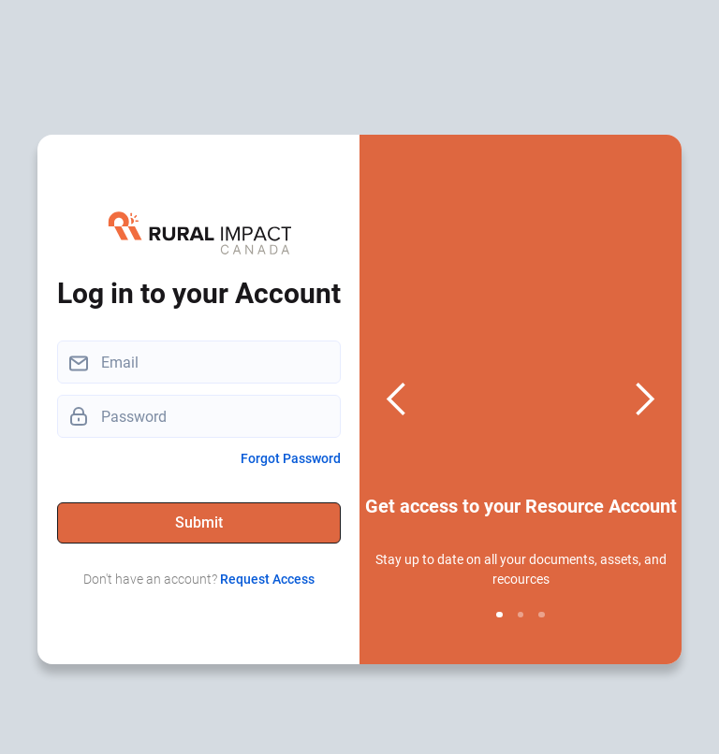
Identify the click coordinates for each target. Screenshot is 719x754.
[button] (397, 399)
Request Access (267, 579)
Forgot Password (291, 458)
